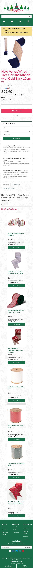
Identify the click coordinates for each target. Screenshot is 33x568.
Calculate (16, 138)
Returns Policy (25, 532)
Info (23, 95)
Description (6, 184)
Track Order (5, 529)
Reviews (8, 188)
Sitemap (25, 539)
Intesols (18, 559)
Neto (22, 563)
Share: (6, 88)
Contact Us (16, 532)
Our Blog (15, 529)
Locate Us (8, 566)
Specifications (16, 184)
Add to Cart (16, 247)
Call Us (24, 566)
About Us (15, 527)
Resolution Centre (5, 533)
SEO (13, 559)
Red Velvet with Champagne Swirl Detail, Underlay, (15, 350)
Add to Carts (16, 111)
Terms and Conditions (26, 527)
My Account (5, 527)
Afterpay (25, 536)
